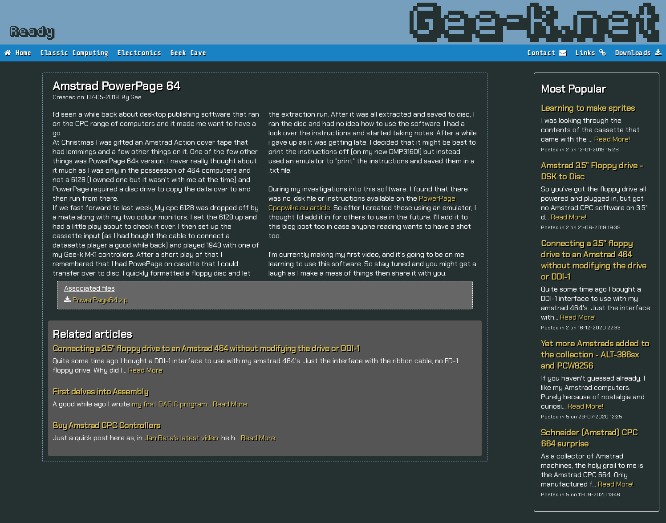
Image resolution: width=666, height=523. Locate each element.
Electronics (139, 53)
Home (17, 53)
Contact (546, 53)
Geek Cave (188, 53)
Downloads (638, 53)
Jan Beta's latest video (181, 437)
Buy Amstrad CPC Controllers (106, 425)
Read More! (612, 139)
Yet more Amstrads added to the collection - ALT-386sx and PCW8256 (595, 354)
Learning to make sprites (588, 108)
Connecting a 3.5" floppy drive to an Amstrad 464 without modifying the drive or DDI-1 (593, 260)
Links (590, 53)
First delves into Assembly (100, 391)
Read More (145, 370)
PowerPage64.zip (100, 299)
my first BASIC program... (172, 404)
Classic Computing (74, 53)
